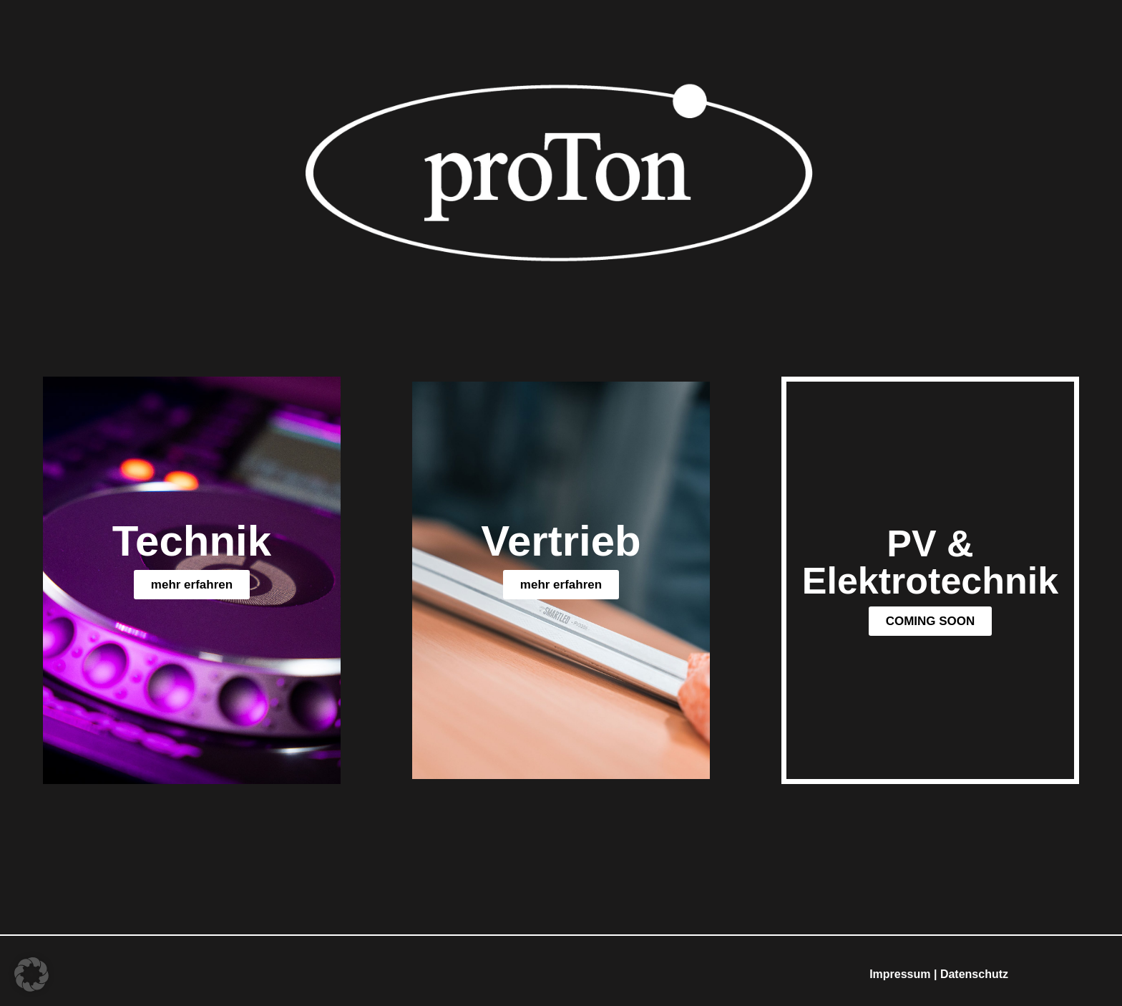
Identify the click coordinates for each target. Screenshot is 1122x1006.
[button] (930, 621)
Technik (191, 541)
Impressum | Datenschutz (938, 974)
